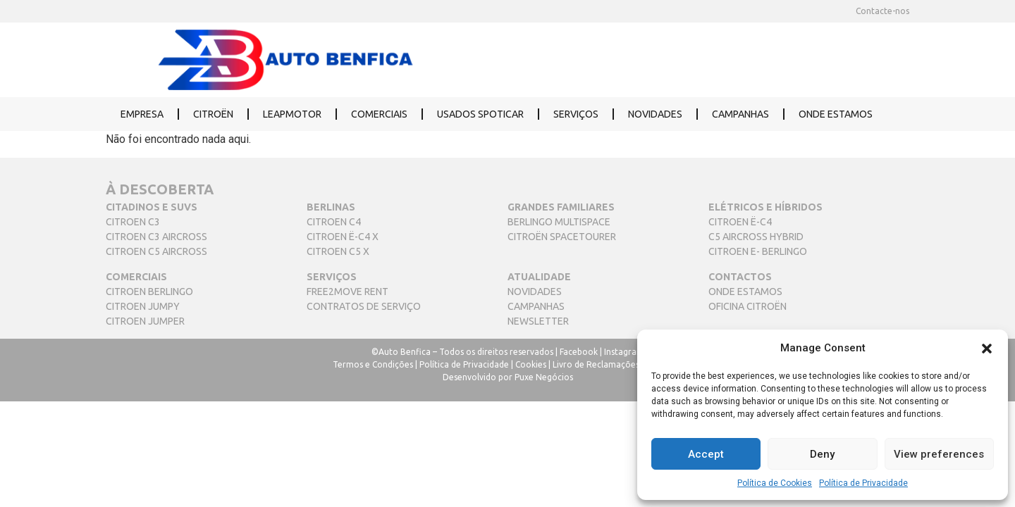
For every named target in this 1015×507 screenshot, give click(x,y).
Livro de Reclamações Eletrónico (618, 364)
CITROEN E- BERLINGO (757, 251)
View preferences (939, 454)
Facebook (579, 351)
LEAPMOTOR (292, 114)
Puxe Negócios (544, 377)
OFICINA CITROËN (747, 306)
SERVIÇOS (575, 114)
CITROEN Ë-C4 (740, 221)
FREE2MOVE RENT (347, 291)
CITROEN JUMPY (143, 306)
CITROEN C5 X (338, 251)
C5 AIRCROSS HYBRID (756, 236)
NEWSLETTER (538, 321)
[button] (987, 348)
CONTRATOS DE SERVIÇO (364, 306)
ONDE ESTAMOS (836, 114)
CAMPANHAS (740, 114)
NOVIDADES (655, 114)
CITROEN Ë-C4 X (343, 236)
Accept (706, 454)
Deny (822, 454)
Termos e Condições (373, 364)
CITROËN (213, 114)
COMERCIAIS (379, 114)
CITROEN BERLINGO (149, 291)
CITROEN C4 (334, 221)
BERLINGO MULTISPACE (559, 221)
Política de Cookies (774, 483)
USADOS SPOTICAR (480, 114)
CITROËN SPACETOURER (562, 236)
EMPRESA (142, 114)
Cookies (530, 364)
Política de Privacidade (863, 483)
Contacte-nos (882, 10)
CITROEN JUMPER (145, 321)
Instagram (624, 351)
